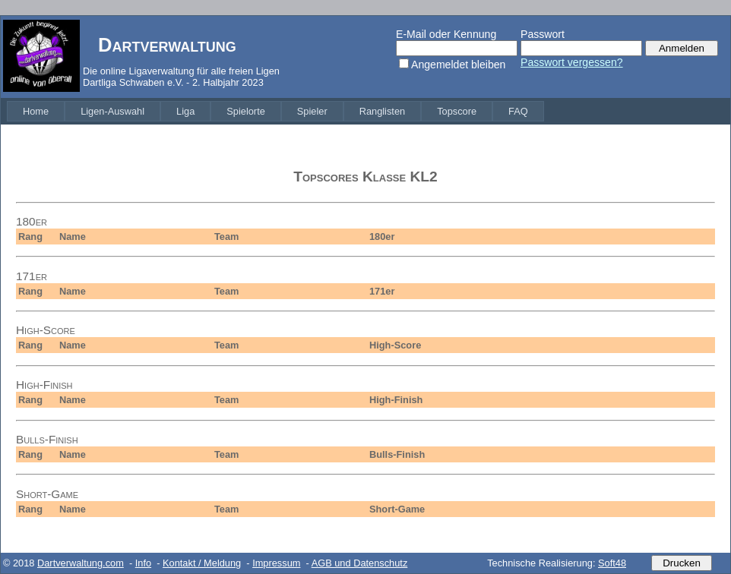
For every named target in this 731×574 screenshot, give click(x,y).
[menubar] (275, 111)
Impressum (276, 563)
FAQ (518, 111)
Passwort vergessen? (572, 62)
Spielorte (245, 111)
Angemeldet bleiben (458, 64)
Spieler (312, 111)
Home (36, 111)
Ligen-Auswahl (112, 111)
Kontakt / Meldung (202, 563)
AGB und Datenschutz (360, 563)
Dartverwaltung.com (80, 563)
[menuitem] (36, 111)
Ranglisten (382, 111)
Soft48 (612, 563)
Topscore (456, 111)
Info (143, 563)
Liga (185, 111)
